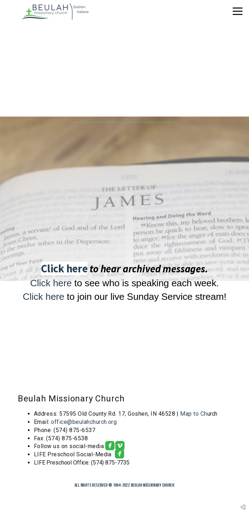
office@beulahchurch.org (84, 422)
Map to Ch (193, 413)
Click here (64, 268)
